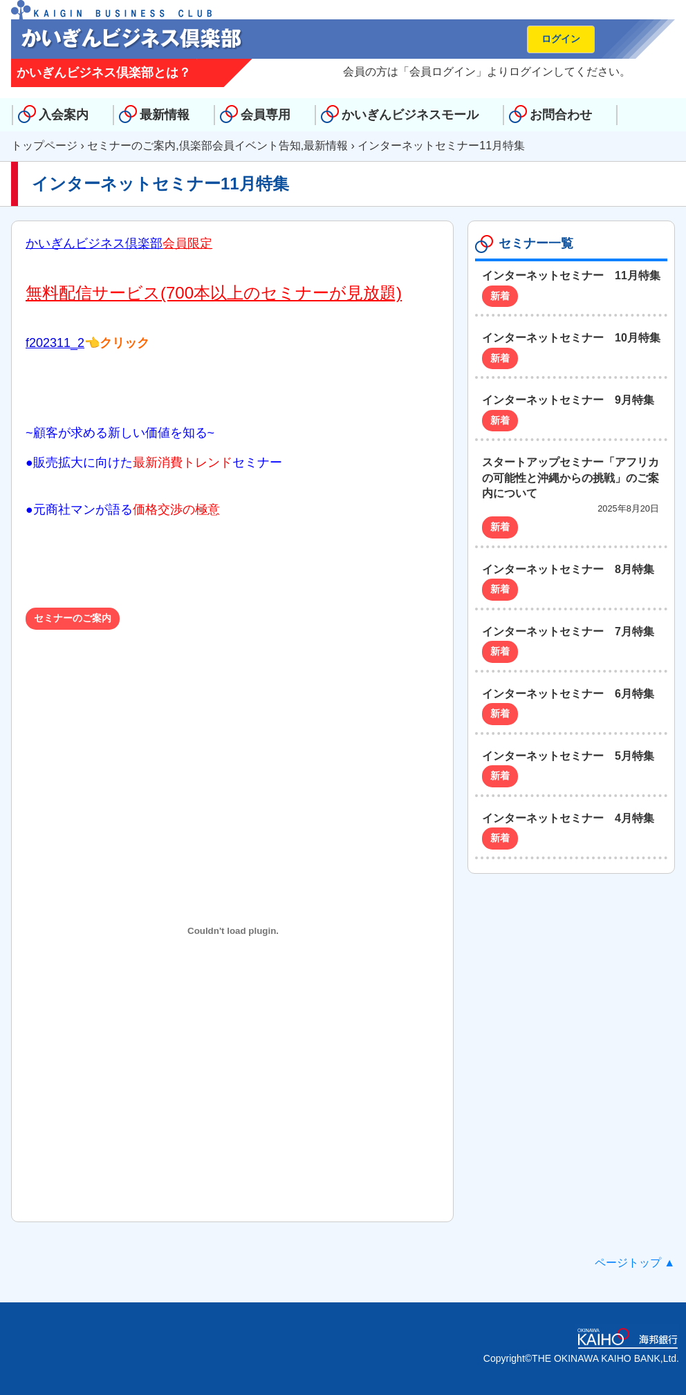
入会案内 (64, 115)
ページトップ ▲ (635, 1262)
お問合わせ (561, 115)
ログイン (560, 38)
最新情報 (164, 115)
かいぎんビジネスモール (410, 115)
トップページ (44, 145)
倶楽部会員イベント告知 (240, 145)
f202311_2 (55, 343)
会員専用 (265, 115)
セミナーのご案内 (131, 145)
